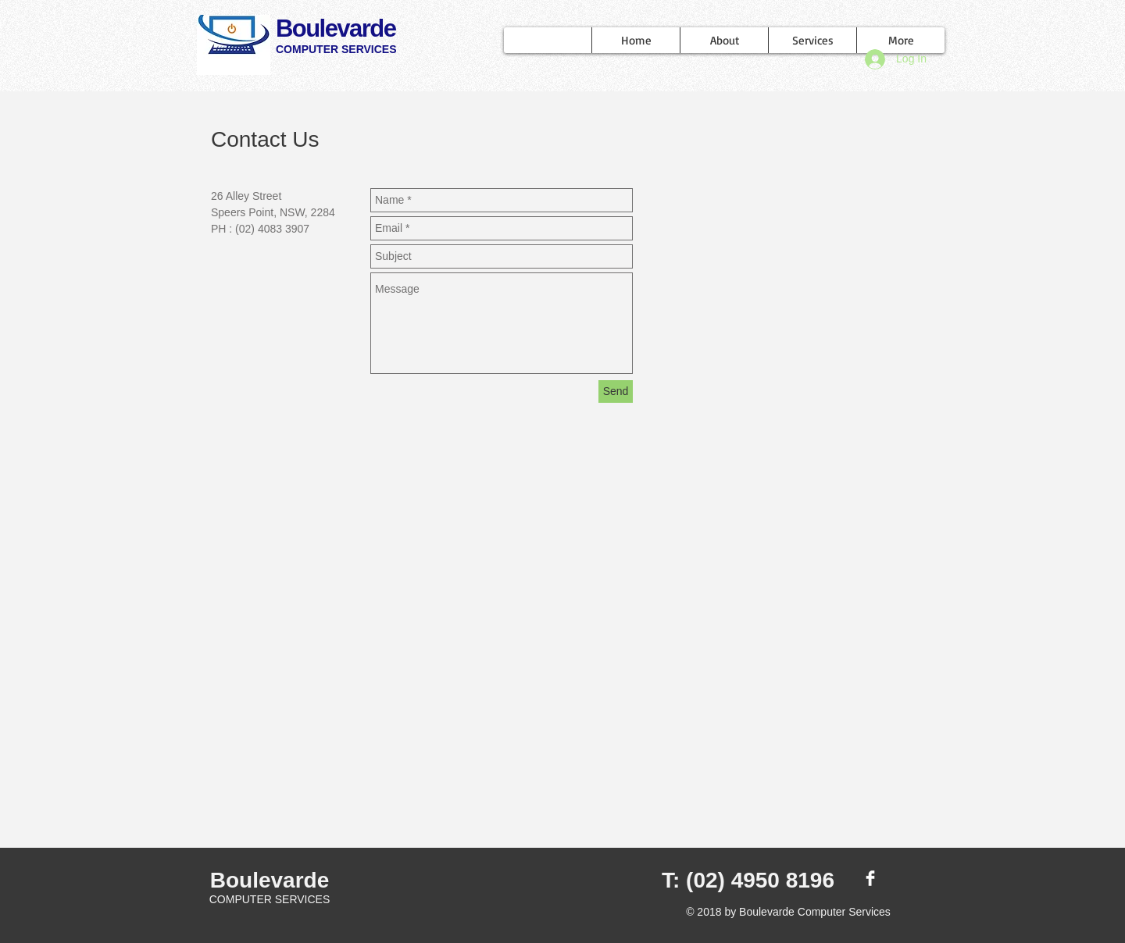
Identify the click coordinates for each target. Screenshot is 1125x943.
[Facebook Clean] (870, 878)
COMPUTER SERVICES (336, 49)
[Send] (615, 391)
